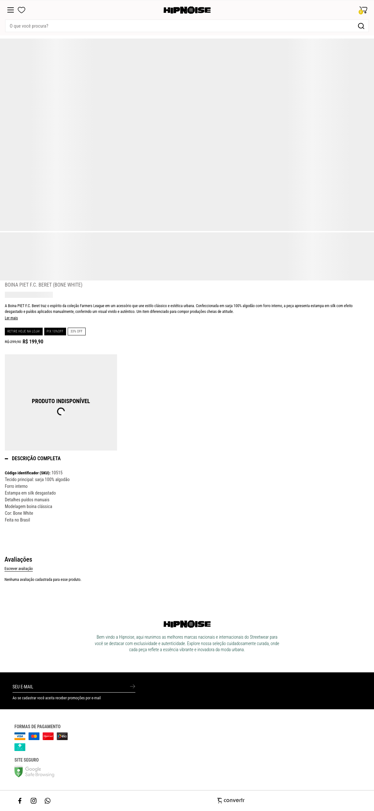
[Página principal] (187, 10)
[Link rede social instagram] (34, 801)
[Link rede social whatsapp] (48, 801)
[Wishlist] (21, 10)
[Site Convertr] (187, 800)
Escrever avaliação (18, 568)
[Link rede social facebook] (20, 801)
